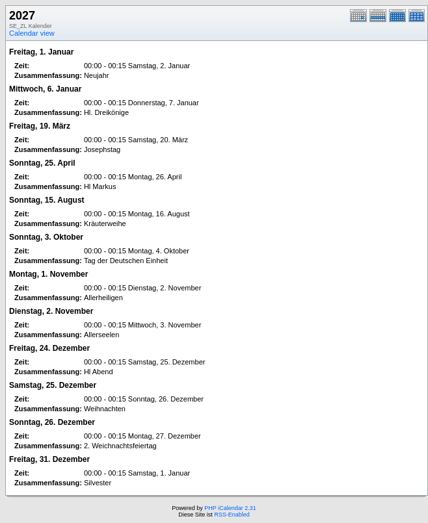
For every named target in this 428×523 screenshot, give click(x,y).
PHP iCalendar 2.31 (230, 508)
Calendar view (32, 33)
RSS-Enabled (232, 514)
